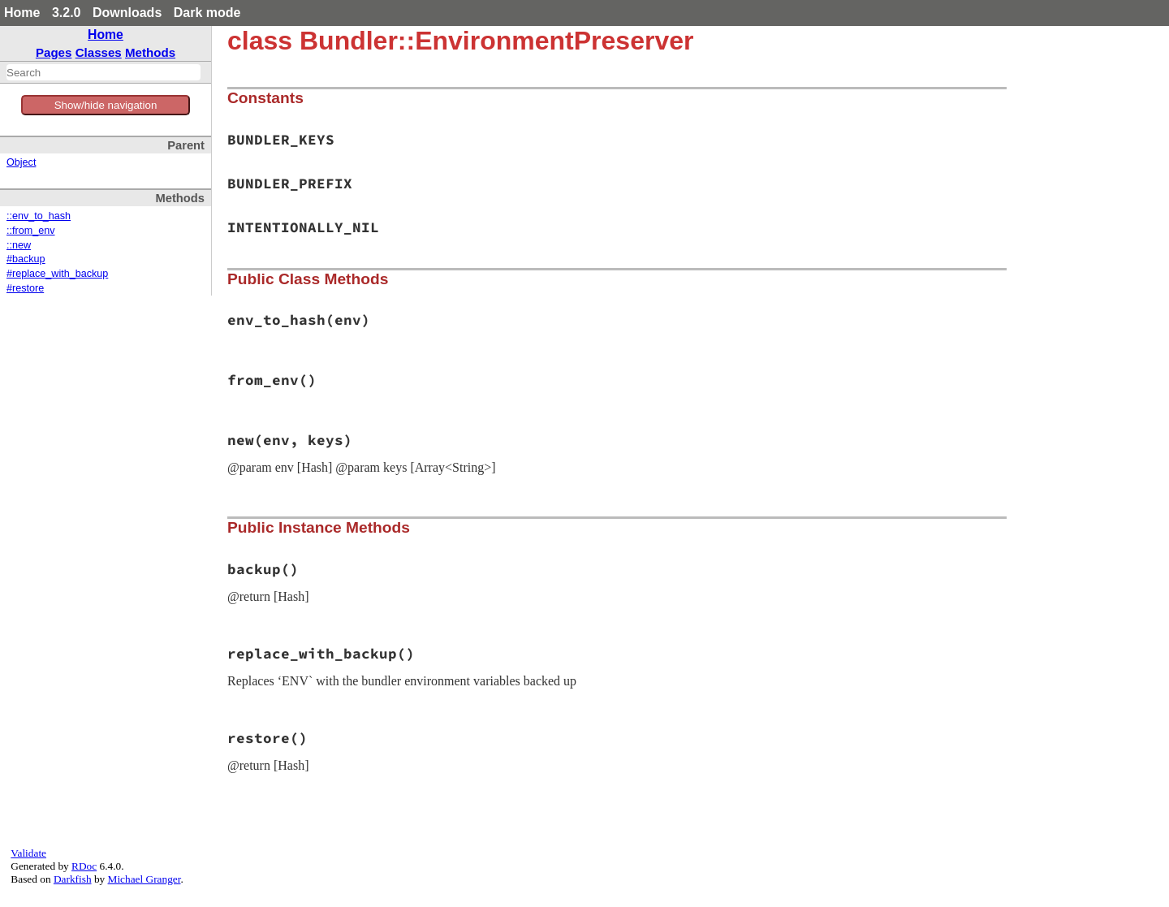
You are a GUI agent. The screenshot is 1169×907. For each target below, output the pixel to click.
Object (21, 162)
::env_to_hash (38, 216)
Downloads (127, 12)
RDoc (84, 866)
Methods (150, 52)
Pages (54, 52)
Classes (98, 52)
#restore (25, 288)
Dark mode (207, 12)
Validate (28, 853)
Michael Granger (144, 879)
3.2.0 (66, 12)
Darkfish (73, 879)
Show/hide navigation (105, 105)
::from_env (30, 230)
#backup (25, 259)
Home (22, 12)
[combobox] (103, 72)
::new (18, 245)
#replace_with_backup (57, 273)
